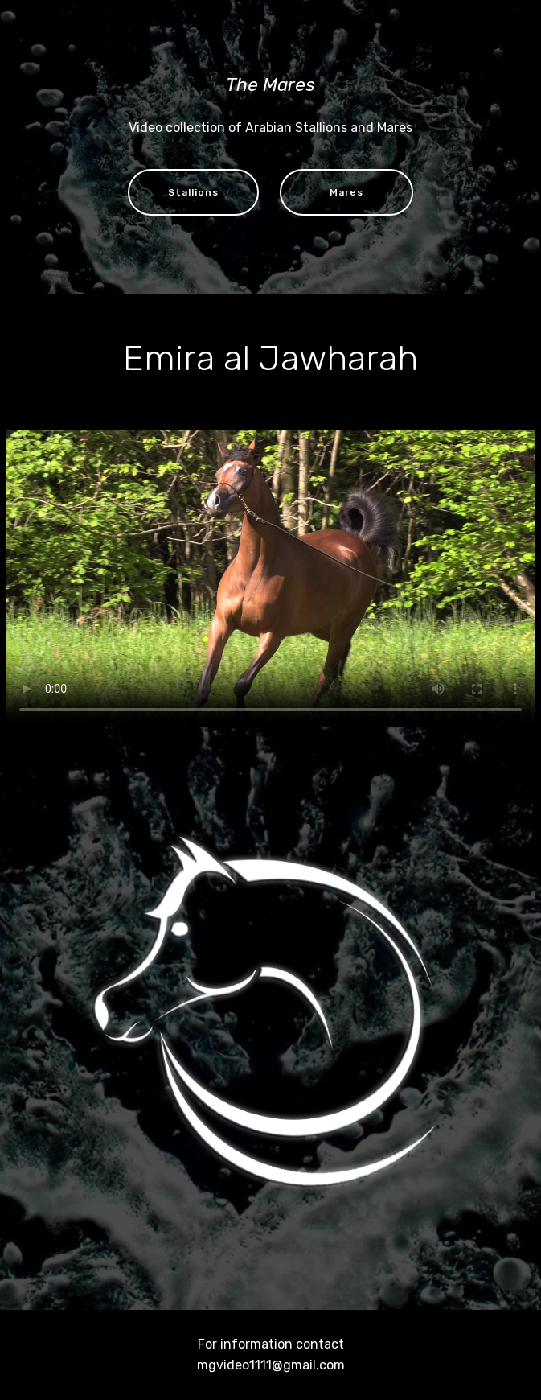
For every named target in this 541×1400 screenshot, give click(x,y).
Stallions (193, 192)
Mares (346, 192)
